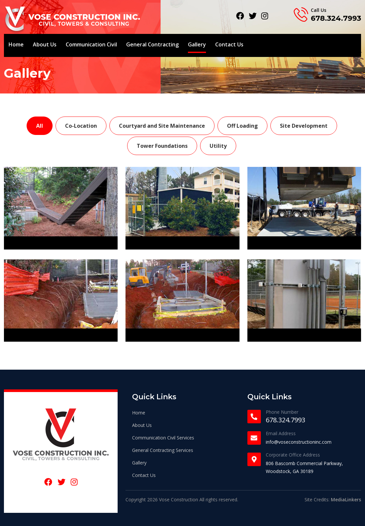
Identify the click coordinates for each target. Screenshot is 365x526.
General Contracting (152, 44)
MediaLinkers (346, 499)
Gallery (197, 44)
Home (16, 44)
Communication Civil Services (163, 437)
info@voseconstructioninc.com (298, 442)
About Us (45, 44)
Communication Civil (91, 44)
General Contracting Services (162, 450)
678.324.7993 (336, 18)
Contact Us (229, 44)
